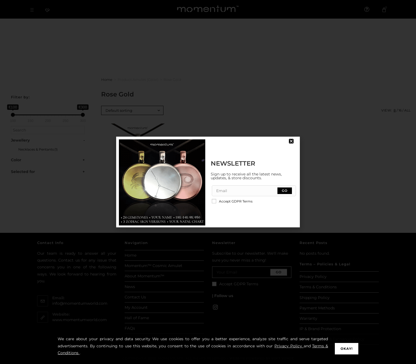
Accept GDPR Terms (232, 201)
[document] (208, 182)
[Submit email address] (284, 190)
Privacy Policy (288, 346)
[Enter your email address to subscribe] (254, 190)
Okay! (347, 349)
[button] (291, 141)
